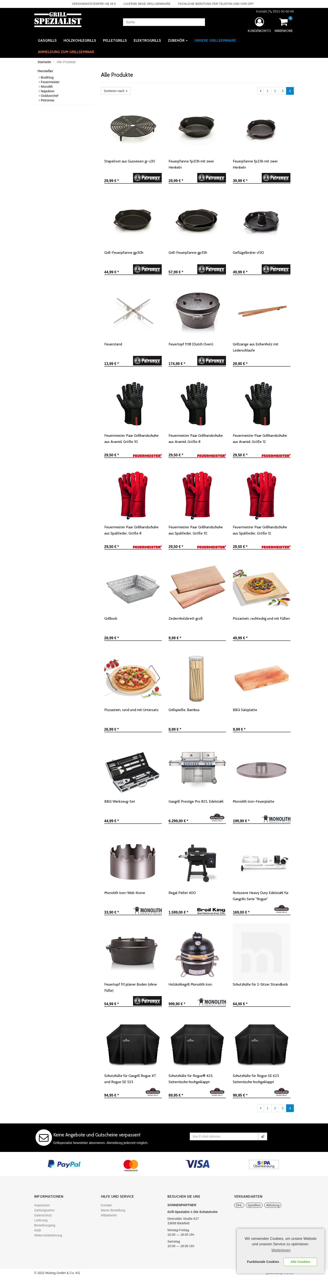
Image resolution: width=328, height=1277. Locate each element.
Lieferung (40, 1220)
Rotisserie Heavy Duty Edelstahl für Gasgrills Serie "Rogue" (261, 896)
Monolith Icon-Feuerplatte (253, 801)
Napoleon (47, 91)
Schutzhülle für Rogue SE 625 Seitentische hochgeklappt (256, 1079)
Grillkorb (110, 618)
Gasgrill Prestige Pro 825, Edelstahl (196, 801)
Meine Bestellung (113, 1210)
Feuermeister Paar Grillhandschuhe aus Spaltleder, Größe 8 (131, 530)
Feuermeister (50, 82)
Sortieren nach (116, 91)
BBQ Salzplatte (245, 710)
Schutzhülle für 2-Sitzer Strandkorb (260, 984)
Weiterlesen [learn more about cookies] (281, 1250)
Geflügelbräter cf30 (248, 252)
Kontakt (261, 11)
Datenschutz (43, 1215)
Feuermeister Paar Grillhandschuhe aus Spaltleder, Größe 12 (260, 530)
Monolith (47, 86)
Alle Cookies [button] (300, 1262)
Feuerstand (113, 344)
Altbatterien (109, 1215)
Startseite (44, 62)
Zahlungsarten (44, 1210)
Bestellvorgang (44, 1225)
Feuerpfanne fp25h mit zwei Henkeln (255, 164)
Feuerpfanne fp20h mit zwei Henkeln (191, 164)
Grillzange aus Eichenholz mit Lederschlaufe (255, 347)
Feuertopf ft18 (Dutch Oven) (191, 344)
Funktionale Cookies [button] (263, 1262)
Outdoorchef (49, 96)
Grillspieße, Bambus (184, 710)
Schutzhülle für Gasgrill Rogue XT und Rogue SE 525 (130, 1079)
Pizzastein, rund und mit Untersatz (131, 710)
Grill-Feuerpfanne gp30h (123, 252)
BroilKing (47, 77)
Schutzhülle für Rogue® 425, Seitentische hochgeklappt (191, 1079)
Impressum (42, 1205)
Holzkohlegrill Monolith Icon (190, 984)
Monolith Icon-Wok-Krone (124, 893)
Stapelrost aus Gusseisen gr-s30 (129, 161)
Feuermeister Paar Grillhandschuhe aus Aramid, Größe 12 (260, 438)
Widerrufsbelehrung (48, 1235)
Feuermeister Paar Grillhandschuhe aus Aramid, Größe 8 (196, 438)
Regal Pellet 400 (182, 893)
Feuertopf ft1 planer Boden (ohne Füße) (130, 987)
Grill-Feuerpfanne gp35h (188, 252)
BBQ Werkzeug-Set (119, 801)
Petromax (47, 100)
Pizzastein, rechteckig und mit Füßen (261, 618)
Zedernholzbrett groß (186, 618)
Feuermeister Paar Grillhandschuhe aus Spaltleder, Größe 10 (196, 530)
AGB (37, 1230)
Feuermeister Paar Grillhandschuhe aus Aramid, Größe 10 (131, 438)
